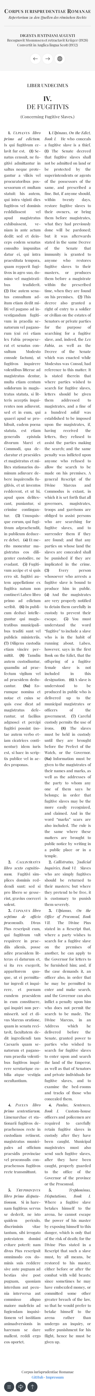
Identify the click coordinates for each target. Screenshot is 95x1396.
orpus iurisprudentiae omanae (47, 11)
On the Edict (79, 132)
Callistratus (63, 861)
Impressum (55, 1377)
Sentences (81, 1104)
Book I (50, 138)
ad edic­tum (29, 138)
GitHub (37, 1377)
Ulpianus (63, 910)
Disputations (55, 1196)
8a (27, 685)
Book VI (68, 867)
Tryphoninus (79, 1189)
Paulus (62, 1104)
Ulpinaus (59, 132)
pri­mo (9, 138)
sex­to (18, 867)
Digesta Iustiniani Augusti (47, 35)
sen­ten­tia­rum (28, 1110)
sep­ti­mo (10, 916)
